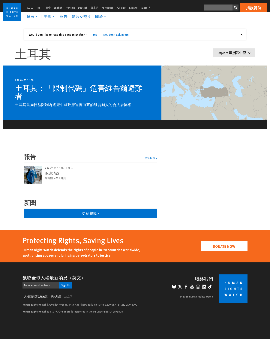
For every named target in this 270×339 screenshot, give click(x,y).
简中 (40, 7)
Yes (95, 34)
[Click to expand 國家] (33, 16)
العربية (30, 7)
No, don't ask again (116, 34)
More (146, 7)
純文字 (68, 296)
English (58, 7)
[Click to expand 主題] (50, 16)
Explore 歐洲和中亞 (234, 52)
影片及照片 (81, 16)
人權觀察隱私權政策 (36, 296)
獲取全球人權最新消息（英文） (54, 277)
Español (133, 7)
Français (70, 7)
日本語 (94, 7)
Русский (121, 7)
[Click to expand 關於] (101, 16)
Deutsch (83, 7)
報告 (64, 16)
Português (107, 7)
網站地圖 (56, 296)
